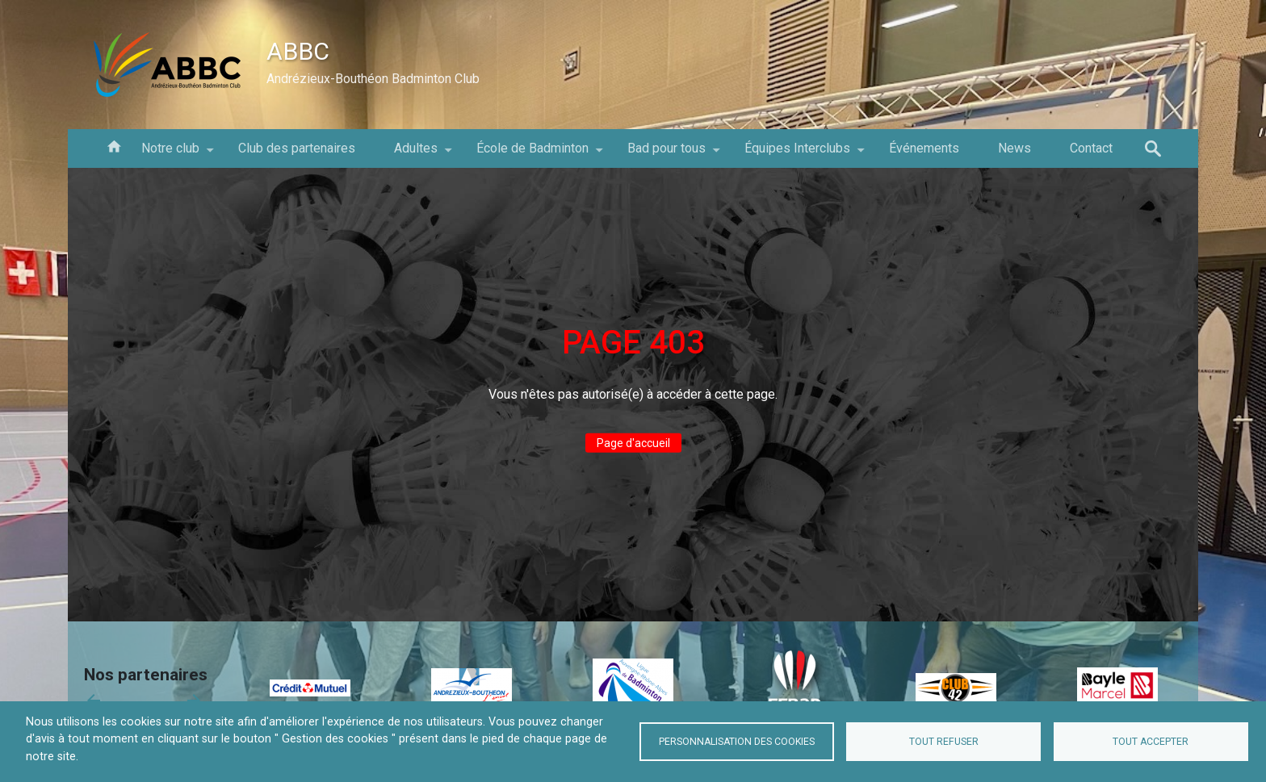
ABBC (297, 51)
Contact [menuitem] (1091, 148)
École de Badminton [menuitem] (532, 154)
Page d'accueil (633, 443)
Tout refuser (944, 741)
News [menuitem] (1014, 148)
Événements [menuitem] (924, 148)
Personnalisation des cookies (737, 741)
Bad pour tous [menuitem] (666, 154)
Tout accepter (1150, 741)
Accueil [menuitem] (114, 145)
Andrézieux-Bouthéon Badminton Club (373, 78)
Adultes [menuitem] (416, 154)
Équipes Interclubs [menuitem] (797, 154)
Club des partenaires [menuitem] (296, 148)
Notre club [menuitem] (170, 154)
